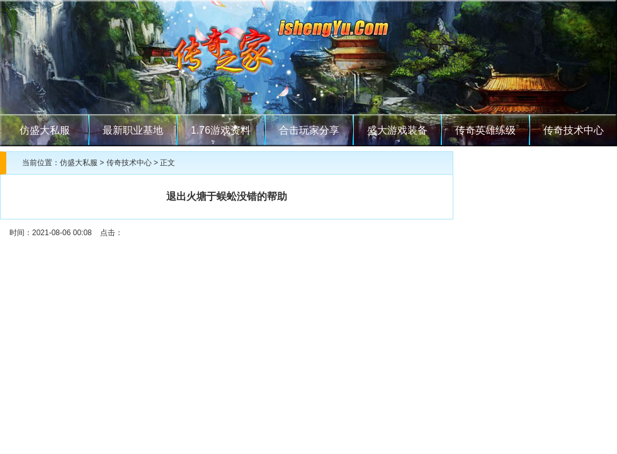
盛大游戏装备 (397, 130)
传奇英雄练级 (485, 130)
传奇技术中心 (573, 130)
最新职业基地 (133, 130)
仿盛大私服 (45, 130)
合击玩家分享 (309, 130)
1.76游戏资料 (221, 130)
